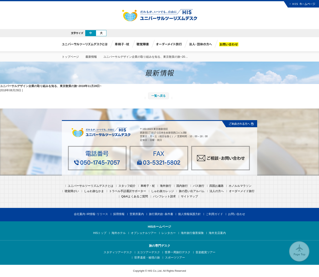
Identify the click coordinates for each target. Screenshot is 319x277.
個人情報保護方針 (189, 214)
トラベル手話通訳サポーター (127, 191)
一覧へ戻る (158, 95)
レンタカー (169, 233)
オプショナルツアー (143, 233)
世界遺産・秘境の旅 (147, 257)
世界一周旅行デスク (177, 252)
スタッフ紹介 (126, 186)
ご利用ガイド (214, 214)
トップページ (70, 56)
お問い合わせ (236, 214)
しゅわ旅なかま (94, 191)
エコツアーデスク (148, 252)
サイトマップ (189, 196)
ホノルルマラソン (240, 186)
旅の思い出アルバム (191, 191)
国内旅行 (182, 186)
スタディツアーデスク (118, 252)
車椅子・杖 (148, 186)
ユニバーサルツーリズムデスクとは (90, 186)
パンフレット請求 (164, 196)
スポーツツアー (175, 257)
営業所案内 (137, 214)
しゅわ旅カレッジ (162, 191)
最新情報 (91, 56)
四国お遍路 (216, 186)
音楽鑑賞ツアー (205, 252)
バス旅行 (198, 186)
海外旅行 (165, 186)
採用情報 (119, 214)
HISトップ (99, 233)
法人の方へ (217, 191)
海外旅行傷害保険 (192, 233)
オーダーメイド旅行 (242, 191)
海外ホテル (118, 233)
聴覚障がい (72, 191)
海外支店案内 (217, 233)
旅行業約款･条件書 (161, 214)
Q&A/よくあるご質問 (134, 196)
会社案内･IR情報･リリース (91, 214)
